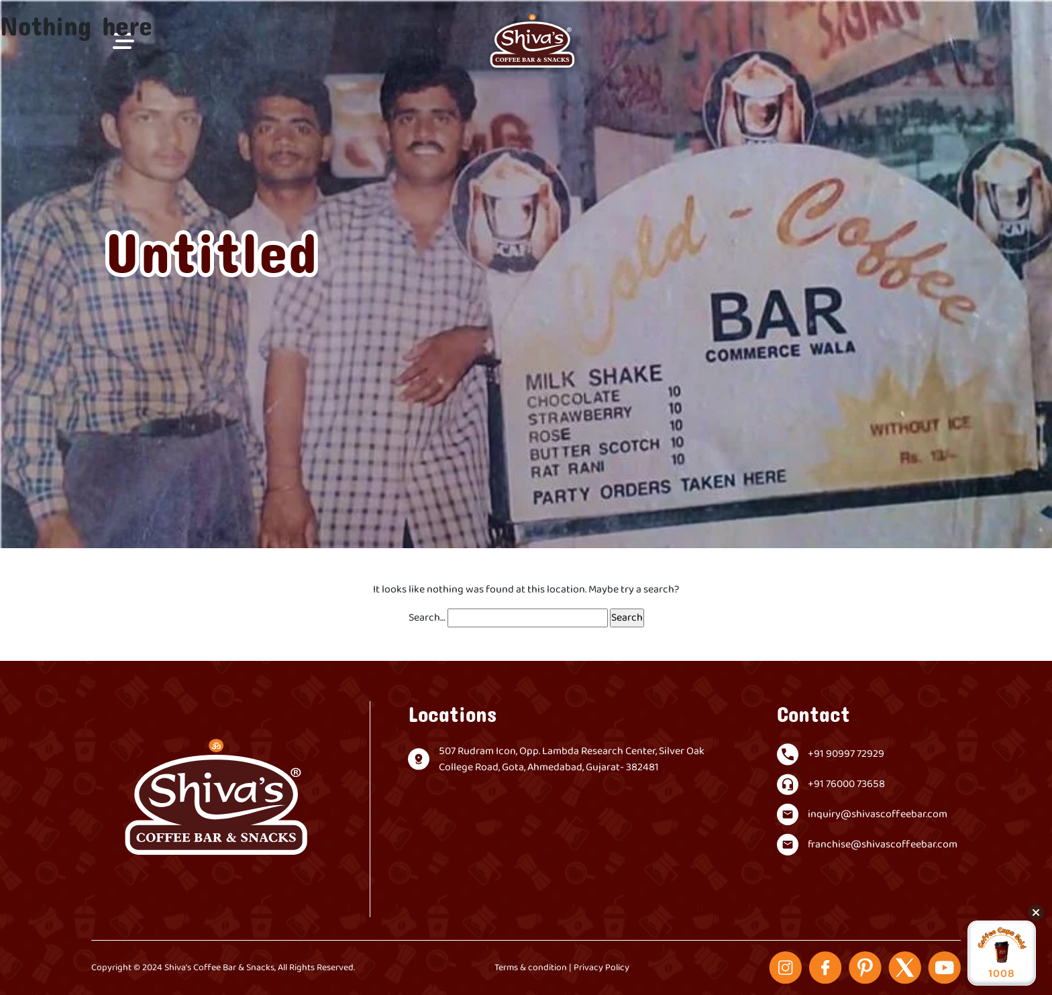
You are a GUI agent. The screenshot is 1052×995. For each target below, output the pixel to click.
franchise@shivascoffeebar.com (882, 845)
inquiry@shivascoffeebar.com (877, 814)
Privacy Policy (601, 968)
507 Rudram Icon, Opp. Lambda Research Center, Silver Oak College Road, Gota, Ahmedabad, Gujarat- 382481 (571, 759)
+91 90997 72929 (846, 754)
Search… (427, 618)
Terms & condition (530, 968)
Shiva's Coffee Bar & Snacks (219, 968)
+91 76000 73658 (846, 784)
